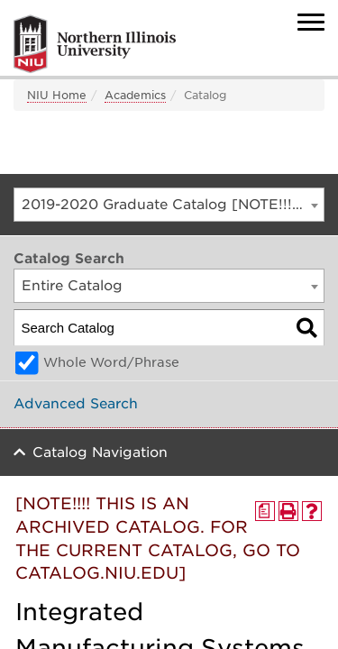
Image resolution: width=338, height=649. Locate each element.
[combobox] (169, 204)
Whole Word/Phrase (111, 362)
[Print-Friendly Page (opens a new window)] (288, 511)
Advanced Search (76, 404)
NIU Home (57, 95)
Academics (135, 95)
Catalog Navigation (100, 452)
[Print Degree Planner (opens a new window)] (265, 511)
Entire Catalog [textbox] (72, 286)
